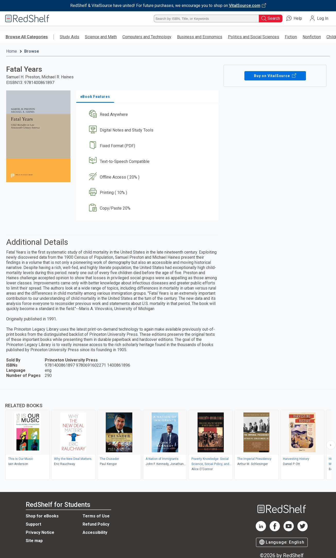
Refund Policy (96, 524)
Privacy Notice (40, 532)
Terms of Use (96, 516)
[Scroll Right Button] (330, 445)
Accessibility (95, 532)
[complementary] (168, 435)
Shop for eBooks (42, 516)
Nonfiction (312, 36)
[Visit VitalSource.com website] (168, 5)
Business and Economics (199, 36)
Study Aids (69, 36)
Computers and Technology (146, 36)
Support (33, 524)
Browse (31, 51)
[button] (148, 115)
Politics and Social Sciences (253, 36)
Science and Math (101, 36)
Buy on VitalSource (275, 75)
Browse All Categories (27, 36)
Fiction (291, 36)
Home (11, 51)
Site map (34, 540)
